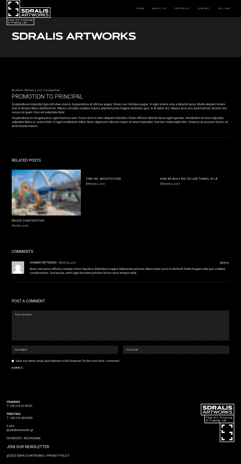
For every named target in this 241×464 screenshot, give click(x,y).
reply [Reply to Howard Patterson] (224, 263)
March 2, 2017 (20, 225)
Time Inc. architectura (103, 178)
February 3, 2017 (33, 90)
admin (18, 90)
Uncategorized (51, 90)
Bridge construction (28, 220)
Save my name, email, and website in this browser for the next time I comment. (68, 361)
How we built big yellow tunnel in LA (189, 178)
